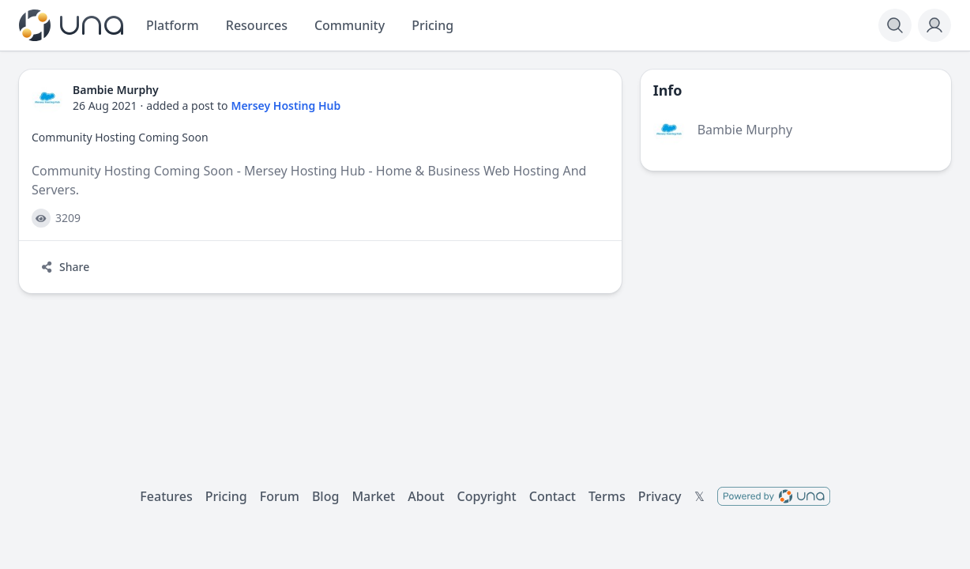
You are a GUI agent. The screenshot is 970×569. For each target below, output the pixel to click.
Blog (325, 496)
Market (373, 496)
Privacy (660, 496)
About (426, 496)
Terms (607, 496)
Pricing (226, 496)
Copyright (487, 496)
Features (166, 496)
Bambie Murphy (744, 129)
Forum (279, 496)
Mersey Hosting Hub (285, 105)
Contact (552, 496)
